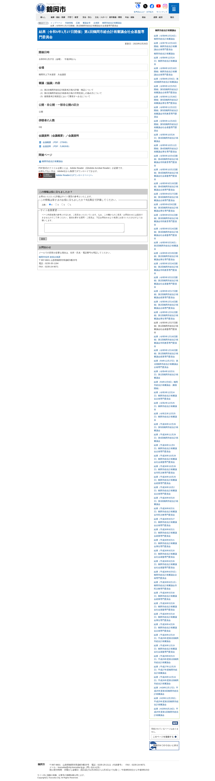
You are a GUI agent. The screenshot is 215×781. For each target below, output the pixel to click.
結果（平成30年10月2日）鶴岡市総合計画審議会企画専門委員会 (165, 490)
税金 (144, 17)
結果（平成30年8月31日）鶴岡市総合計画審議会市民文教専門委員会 (165, 511)
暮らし (43, 17)
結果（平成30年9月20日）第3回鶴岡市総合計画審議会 (166, 501)
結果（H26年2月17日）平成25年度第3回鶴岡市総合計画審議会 (166, 690)
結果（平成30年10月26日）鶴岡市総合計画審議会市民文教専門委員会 (165, 469)
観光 (172, 17)
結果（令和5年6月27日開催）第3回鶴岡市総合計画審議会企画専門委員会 (166, 197)
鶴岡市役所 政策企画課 (49, 258)
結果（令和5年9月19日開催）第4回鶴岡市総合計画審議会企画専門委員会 (166, 186)
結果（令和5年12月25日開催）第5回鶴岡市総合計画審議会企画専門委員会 (166, 89)
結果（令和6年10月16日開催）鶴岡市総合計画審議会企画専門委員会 (165, 71)
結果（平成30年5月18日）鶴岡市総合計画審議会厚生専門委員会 (165, 617)
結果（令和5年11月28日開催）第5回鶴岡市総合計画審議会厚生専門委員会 (166, 99)
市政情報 (69, 23)
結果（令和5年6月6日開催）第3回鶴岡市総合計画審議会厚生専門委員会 (166, 207)
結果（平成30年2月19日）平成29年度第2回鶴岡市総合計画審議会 (166, 638)
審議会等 (86, 23)
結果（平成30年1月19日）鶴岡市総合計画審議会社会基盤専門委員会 (165, 648)
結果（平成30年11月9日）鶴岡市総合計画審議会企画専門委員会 (165, 448)
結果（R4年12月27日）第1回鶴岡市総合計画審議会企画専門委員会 (166, 364)
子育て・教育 (72, 17)
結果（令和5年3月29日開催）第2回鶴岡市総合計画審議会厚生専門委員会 (166, 256)
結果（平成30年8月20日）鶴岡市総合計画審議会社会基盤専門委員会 (165, 553)
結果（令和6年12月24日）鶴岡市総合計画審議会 (165, 60)
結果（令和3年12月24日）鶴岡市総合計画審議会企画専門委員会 (165, 395)
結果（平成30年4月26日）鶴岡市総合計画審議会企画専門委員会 (165, 627)
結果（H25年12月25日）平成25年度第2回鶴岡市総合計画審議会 (166, 701)
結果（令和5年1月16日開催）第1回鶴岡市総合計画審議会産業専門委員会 (166, 353)
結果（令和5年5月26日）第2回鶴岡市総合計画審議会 (166, 245)
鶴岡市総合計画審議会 (112, 23)
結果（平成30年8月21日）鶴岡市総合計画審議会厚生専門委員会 (165, 543)
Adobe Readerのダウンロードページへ (66, 175)
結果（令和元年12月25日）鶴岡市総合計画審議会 (165, 416)
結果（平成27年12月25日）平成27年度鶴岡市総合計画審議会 (165, 669)
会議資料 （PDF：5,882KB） (56, 146)
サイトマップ (161, 12)
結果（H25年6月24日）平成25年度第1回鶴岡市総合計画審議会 (166, 712)
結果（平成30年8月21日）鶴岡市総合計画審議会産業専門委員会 (165, 532)
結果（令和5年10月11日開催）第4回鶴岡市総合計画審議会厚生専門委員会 (166, 148)
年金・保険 (129, 17)
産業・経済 (157, 17)
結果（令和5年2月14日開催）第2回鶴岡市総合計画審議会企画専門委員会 (166, 304)
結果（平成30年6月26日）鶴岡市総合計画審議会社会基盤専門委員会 (165, 564)
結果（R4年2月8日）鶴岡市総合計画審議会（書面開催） (166, 385)
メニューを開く (174, 8)
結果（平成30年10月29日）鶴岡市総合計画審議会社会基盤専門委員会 (165, 458)
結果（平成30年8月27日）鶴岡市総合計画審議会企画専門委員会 (165, 522)
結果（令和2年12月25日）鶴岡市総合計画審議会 (165, 406)
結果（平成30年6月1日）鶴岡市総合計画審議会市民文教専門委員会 (166, 585)
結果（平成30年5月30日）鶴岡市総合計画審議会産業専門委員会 (165, 596)
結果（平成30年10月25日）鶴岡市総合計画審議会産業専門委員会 (165, 480)
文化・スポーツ (101, 17)
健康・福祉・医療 (58, 17)
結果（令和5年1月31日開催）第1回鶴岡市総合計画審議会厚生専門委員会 (166, 315)
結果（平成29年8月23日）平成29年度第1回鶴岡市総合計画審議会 (166, 659)
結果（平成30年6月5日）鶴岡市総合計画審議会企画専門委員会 (166, 575)
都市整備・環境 (115, 17)
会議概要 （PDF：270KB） (56, 142)
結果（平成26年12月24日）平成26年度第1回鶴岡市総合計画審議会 (166, 680)
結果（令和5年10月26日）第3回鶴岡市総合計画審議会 (166, 137)
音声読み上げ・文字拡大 (143, 12)
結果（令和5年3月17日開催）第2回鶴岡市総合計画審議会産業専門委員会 (166, 294)
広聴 (78, 23)
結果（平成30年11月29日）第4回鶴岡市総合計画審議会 (166, 437)
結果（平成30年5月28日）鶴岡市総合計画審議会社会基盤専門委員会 (165, 606)
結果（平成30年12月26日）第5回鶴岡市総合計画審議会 (166, 427)
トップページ (56, 23)
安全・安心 (87, 17)
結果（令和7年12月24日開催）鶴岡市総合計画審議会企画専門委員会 (165, 46)
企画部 (96, 23)
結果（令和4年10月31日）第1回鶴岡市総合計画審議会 (166, 374)
